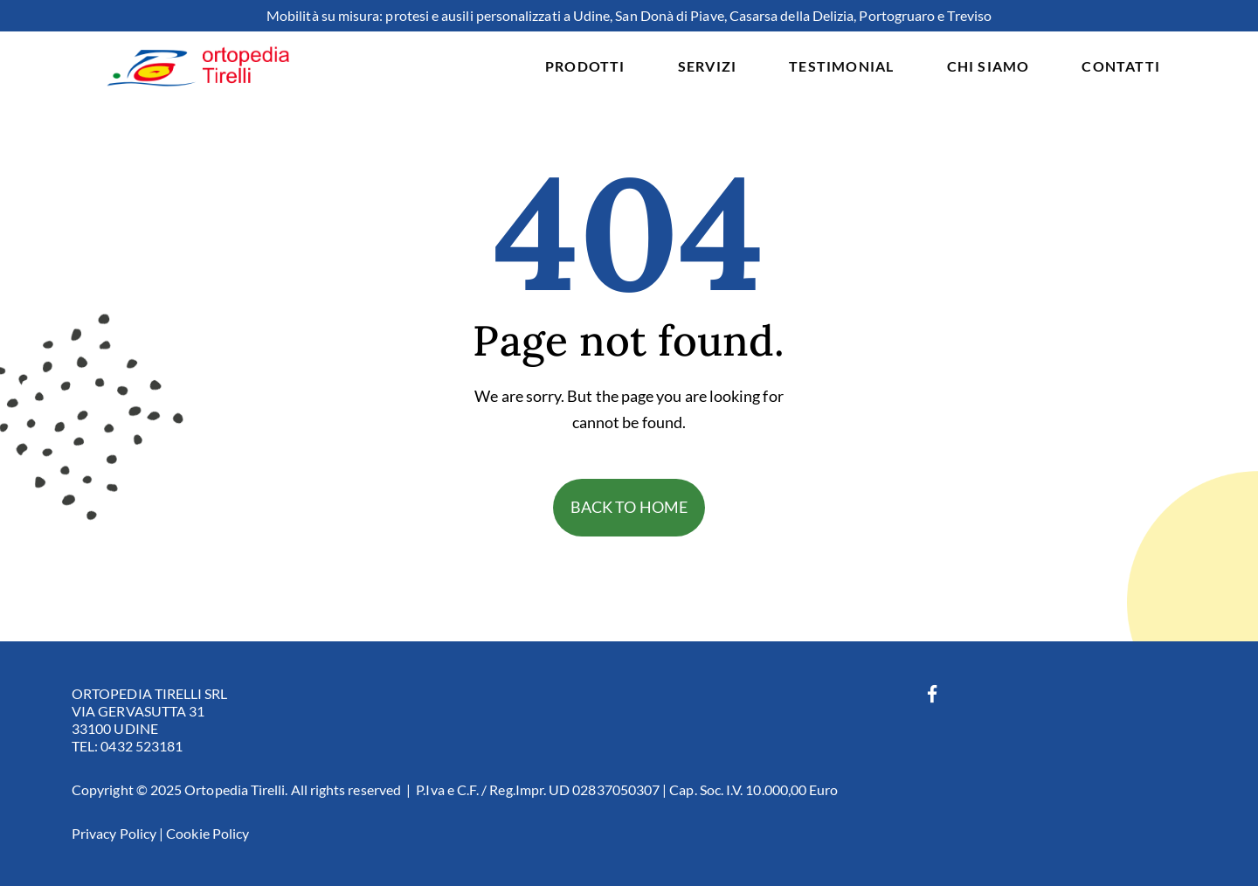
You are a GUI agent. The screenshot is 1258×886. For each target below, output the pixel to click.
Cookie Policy (207, 833)
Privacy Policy (114, 833)
